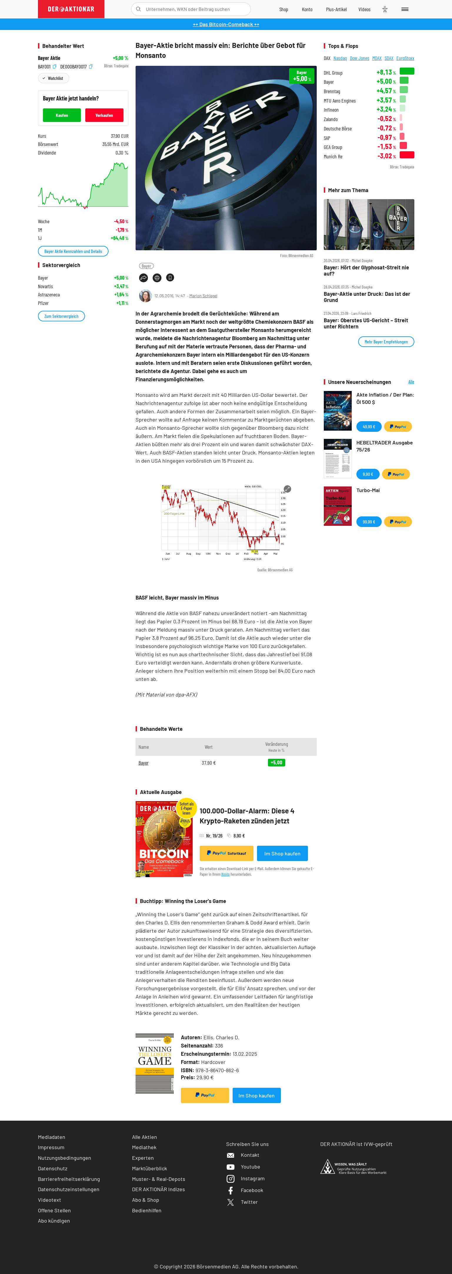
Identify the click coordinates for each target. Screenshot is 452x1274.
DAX (327, 58)
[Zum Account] (307, 9)
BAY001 (47, 65)
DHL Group (333, 73)
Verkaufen (104, 115)
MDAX (377, 58)
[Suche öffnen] (138, 9)
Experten (143, 1157)
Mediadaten (51, 1137)
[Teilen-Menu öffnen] (143, 277)
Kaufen (62, 115)
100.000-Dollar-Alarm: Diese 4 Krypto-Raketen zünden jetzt (247, 815)
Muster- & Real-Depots (158, 1179)
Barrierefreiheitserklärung (69, 1179)
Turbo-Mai (368, 490)
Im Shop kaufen (282, 853)
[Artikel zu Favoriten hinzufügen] (170, 277)
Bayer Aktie (49, 58)
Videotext (49, 1199)
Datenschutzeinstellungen (68, 1189)
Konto (225, 874)
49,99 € (369, 426)
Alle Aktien (144, 1137)
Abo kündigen (54, 1220)
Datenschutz (52, 1168)
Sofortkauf (226, 853)
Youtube (243, 1166)
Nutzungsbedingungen (64, 1157)
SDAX (389, 58)
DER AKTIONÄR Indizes (158, 1189)
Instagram (245, 1178)
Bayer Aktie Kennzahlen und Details (73, 251)
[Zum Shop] (283, 9)
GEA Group (333, 147)
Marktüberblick (149, 1168)
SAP (327, 138)
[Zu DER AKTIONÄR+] (336, 9)
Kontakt (242, 1155)
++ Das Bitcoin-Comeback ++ (226, 24)
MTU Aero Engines (340, 101)
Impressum (51, 1147)
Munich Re (333, 156)
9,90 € (368, 474)
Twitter (242, 1202)
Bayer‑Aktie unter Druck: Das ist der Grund (367, 297)
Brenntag (332, 91)
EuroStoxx (405, 58)
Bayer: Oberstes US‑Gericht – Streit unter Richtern (366, 323)
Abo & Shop (145, 1199)
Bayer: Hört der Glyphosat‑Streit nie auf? (366, 270)
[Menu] (403, 9)
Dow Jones (359, 58)
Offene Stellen (54, 1210)
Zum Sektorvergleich (61, 316)
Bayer (146, 265)
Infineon (331, 110)
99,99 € (369, 521)
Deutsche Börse (338, 128)
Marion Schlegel (203, 295)
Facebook (244, 1190)
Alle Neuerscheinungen (404, 382)
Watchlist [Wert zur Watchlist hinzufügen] (55, 78)
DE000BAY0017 (76, 65)
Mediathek (144, 1147)
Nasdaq (340, 58)
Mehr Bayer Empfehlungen (386, 341)
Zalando (331, 119)
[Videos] (364, 9)
